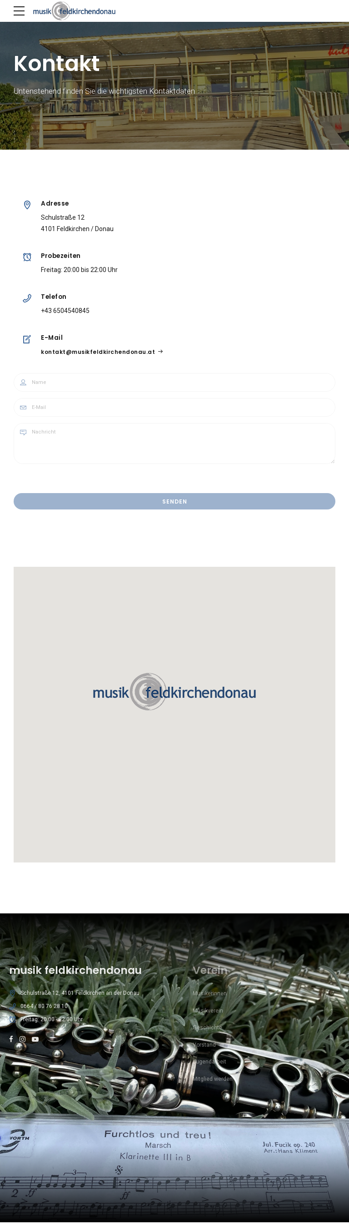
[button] (174, 693)
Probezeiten (61, 256)
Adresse (55, 203)
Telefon (54, 296)
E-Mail (52, 337)
